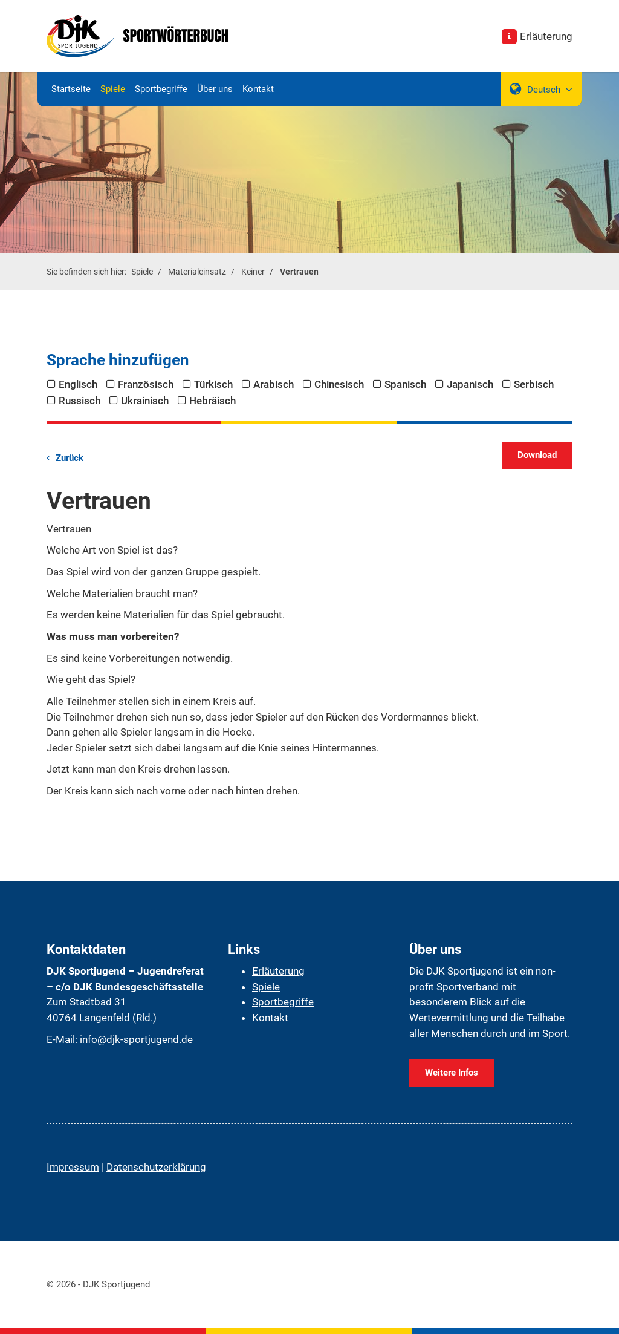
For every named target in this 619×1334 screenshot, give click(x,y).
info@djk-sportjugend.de (136, 1039)
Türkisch (213, 384)
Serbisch (534, 384)
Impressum (73, 1167)
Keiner (253, 271)
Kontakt (258, 88)
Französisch (145, 384)
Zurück (69, 458)
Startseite (71, 88)
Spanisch (405, 384)
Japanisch (470, 384)
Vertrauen (299, 271)
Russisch (79, 400)
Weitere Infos (451, 1072)
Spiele (112, 88)
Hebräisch (212, 400)
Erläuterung (546, 36)
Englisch (78, 384)
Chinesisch (339, 384)
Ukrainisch (145, 400)
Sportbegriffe (161, 88)
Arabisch (273, 384)
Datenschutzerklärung (156, 1167)
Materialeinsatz (197, 271)
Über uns (215, 88)
